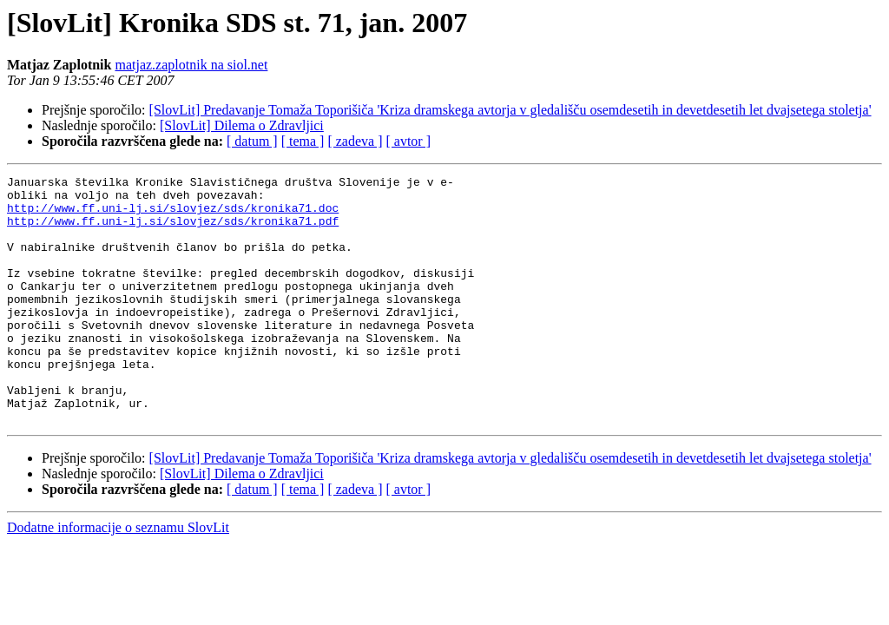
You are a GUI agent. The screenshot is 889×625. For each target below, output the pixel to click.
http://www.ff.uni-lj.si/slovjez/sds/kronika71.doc (173, 215)
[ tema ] (303, 141)
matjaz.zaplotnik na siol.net (191, 64)
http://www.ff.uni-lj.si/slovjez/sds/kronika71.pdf (173, 231)
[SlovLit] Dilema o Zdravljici (242, 125)
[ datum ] (252, 141)
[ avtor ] (408, 141)
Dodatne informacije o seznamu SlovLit (118, 576)
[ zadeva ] (354, 141)
